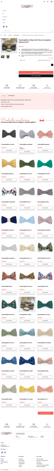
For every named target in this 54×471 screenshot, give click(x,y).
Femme (2, 458)
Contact (3, 22)
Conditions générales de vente (21, 469)
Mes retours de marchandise (42, 460)
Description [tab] (4, 95)
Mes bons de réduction (41, 466)
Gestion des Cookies (50, 469)
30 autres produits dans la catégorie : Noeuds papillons (18, 120)
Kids (1, 463)
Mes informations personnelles (43, 464)
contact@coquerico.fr (5, 446)
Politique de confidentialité (41, 469)
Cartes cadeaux (22, 461)
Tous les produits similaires (45, 412)
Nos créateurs (4, 16)
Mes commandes (40, 458)
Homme (2, 460)
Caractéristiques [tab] (11, 95)
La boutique (4, 10)
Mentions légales (34, 469)
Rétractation (28, 469)
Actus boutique (21, 463)
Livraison (20, 464)
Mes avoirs (39, 461)
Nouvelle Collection (4, 461)
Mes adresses (39, 463)
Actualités (4, 19)
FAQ (3, 13)
